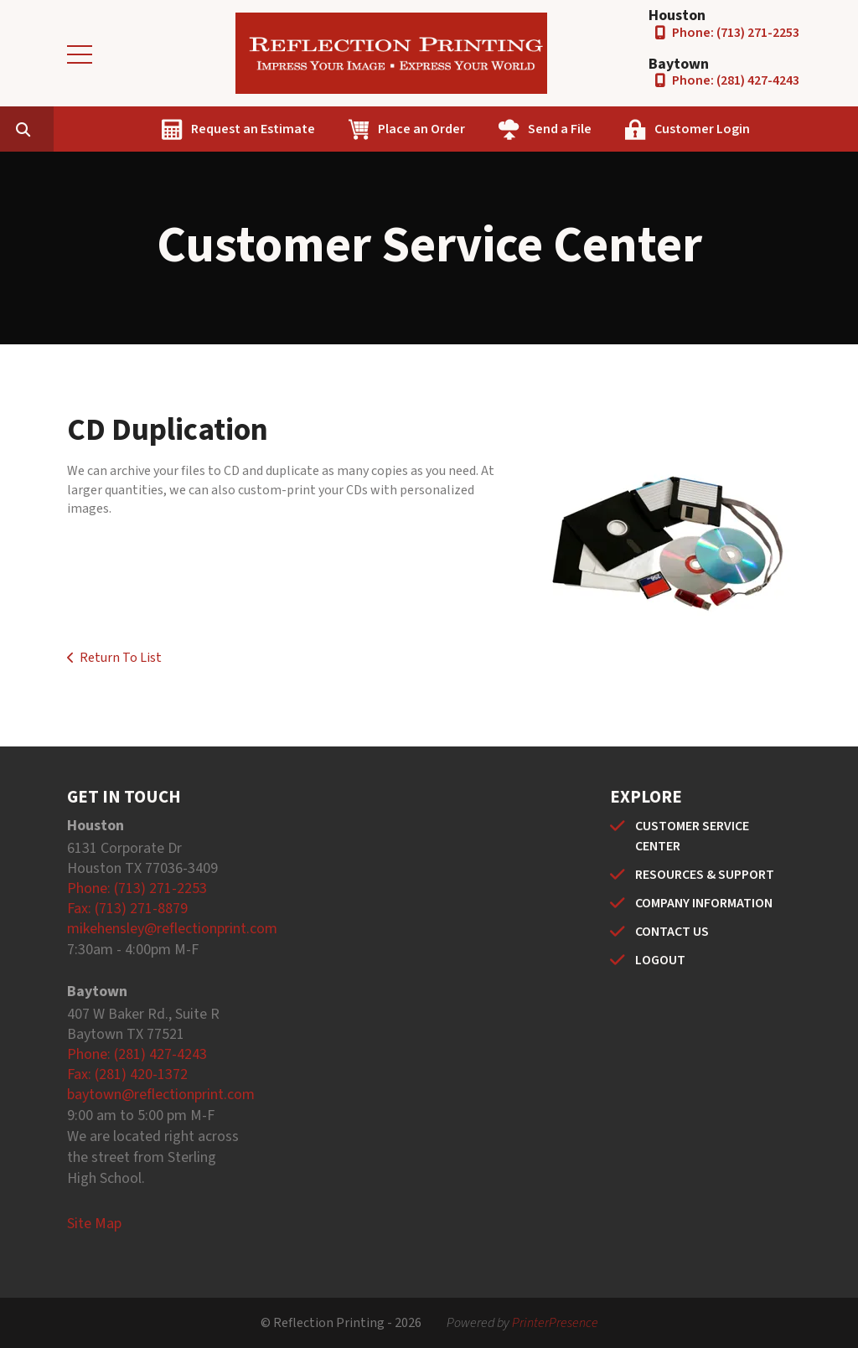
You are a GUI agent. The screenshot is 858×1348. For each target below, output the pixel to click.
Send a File (639, 129)
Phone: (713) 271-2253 (735, 32)
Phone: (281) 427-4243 (735, 80)
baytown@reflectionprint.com (161, 1094)
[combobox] (129, 129)
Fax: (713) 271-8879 (127, 908)
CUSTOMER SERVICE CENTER (692, 836)
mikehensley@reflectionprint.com (172, 928)
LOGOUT (660, 960)
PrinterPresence (555, 1323)
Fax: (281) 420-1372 (127, 1074)
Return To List (121, 657)
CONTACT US (672, 931)
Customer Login (782, 129)
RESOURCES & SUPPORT (704, 874)
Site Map (94, 1223)
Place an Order (501, 129)
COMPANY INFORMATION (704, 903)
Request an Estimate (333, 129)
